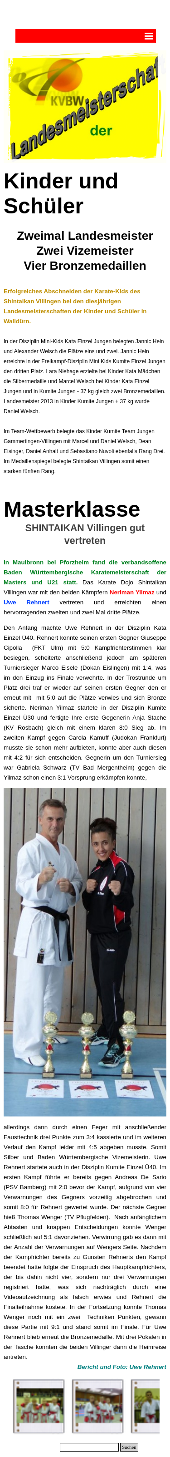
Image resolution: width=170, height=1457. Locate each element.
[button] (39, 1406)
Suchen (129, 1447)
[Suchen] (89, 1447)
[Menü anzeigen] (149, 36)
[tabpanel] (85, 327)
